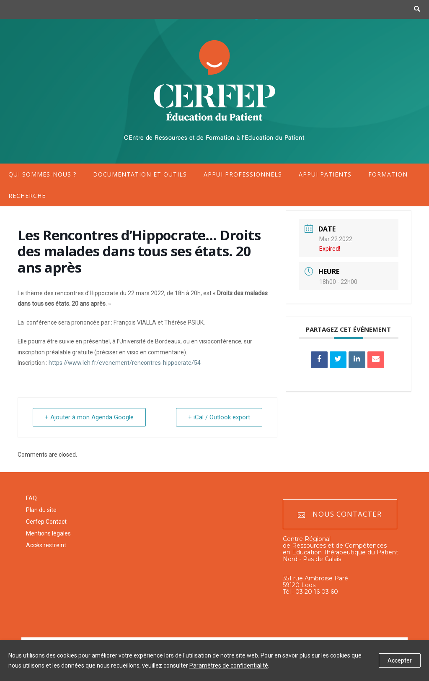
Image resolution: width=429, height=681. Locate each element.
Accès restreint (46, 545)
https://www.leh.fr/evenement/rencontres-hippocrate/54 (125, 362)
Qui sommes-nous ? (42, 174)
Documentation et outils (140, 174)
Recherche (27, 196)
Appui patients (325, 174)
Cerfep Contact (46, 521)
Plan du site (41, 510)
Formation (388, 174)
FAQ (31, 498)
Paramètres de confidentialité (228, 665)
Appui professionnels (243, 174)
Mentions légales (48, 533)
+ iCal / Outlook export (219, 417)
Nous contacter (340, 514)
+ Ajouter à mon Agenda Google (89, 417)
